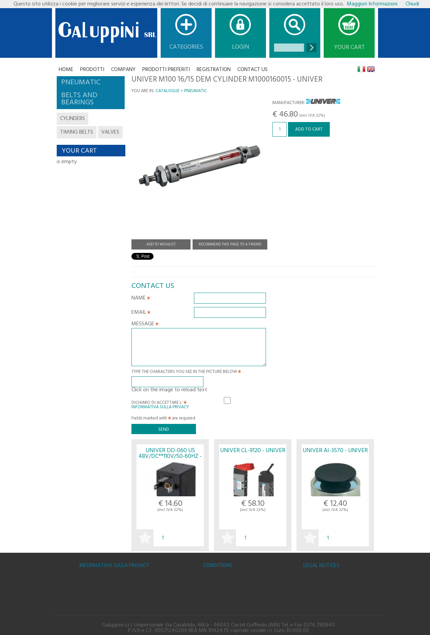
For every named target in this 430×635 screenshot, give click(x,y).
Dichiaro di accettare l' (160, 403)
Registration (214, 69)
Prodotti (92, 69)
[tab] (91, 82)
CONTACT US (252, 69)
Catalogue (167, 91)
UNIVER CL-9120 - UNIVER (252, 450)
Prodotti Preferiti (166, 69)
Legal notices (321, 565)
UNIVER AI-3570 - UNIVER (335, 450)
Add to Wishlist (161, 244)
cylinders (72, 118)
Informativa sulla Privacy (160, 407)
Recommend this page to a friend (230, 244)
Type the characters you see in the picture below (186, 372)
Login (240, 47)
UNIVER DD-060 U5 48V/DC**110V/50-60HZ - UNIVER (170, 456)
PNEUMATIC (195, 91)
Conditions (217, 565)
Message (144, 324)
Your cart (349, 48)
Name (140, 298)
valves (110, 132)
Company (123, 69)
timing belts (76, 132)
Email (140, 313)
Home (66, 69)
